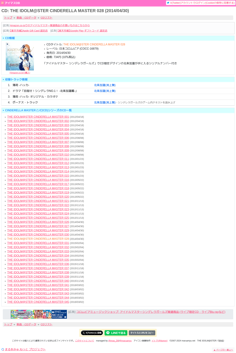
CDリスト (47, 17)
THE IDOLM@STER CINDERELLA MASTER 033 (38, 251)
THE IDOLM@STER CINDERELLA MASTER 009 (38, 150)
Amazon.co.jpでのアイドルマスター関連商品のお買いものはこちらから (50, 25)
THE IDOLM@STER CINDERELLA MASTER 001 (38, 116)
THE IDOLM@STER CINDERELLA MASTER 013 (38, 167)
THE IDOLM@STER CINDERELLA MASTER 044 (38, 297)
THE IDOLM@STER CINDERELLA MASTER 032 (38, 247)
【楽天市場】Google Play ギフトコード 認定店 (82, 30)
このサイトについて (84, 341)
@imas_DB (113, 341)
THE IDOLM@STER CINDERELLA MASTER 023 (38, 209)
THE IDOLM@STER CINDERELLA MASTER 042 (38, 289)
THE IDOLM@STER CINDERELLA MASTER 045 (38, 301)
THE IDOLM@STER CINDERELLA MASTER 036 (38, 264)
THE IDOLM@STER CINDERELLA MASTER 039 (38, 276)
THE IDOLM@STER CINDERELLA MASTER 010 (38, 154)
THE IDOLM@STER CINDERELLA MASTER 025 (38, 217)
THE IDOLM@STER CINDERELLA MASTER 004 (38, 129)
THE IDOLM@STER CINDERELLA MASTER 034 (38, 255)
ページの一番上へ (223, 350)
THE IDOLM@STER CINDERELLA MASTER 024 (38, 213)
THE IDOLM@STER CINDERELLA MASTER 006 (38, 137)
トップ (8, 17)
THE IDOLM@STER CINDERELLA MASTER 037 (38, 268)
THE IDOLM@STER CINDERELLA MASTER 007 (38, 142)
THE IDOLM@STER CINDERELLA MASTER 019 (38, 192)
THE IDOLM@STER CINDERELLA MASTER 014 (38, 171)
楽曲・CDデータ (26, 17)
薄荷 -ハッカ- (20, 85)
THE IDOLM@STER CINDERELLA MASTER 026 (38, 221)
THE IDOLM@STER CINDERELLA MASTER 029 (38, 230)
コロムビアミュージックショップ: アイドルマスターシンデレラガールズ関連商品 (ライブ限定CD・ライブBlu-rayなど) (150, 311)
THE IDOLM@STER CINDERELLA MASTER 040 (38, 280)
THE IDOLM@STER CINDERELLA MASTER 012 (38, 163)
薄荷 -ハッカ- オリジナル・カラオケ (35, 96)
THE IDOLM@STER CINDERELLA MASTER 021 (38, 200)
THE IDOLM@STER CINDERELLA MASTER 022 (38, 205)
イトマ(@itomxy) (160, 341)
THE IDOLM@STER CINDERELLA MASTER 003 (38, 125)
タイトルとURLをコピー (142, 333)
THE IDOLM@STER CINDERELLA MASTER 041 (38, 285)
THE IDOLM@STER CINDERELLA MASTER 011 (38, 158)
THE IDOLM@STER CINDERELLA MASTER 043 (38, 293)
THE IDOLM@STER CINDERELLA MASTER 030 (38, 234)
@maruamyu (125, 341)
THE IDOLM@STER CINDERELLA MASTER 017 (38, 184)
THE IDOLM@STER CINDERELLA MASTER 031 (38, 243)
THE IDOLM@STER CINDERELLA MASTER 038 (38, 272)
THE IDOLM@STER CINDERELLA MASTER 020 (38, 196)
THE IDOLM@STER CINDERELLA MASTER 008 (38, 146)
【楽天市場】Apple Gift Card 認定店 (29, 30)
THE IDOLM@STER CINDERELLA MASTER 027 (38, 226)
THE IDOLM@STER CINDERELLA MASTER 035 (38, 259)
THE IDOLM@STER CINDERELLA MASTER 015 (38, 175)
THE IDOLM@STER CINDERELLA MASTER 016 (38, 179)
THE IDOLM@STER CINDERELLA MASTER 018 (38, 188)
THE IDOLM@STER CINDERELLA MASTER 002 (38, 121)
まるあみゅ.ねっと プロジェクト (25, 349)
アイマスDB (12, 3)
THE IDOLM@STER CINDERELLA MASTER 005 (38, 133)
